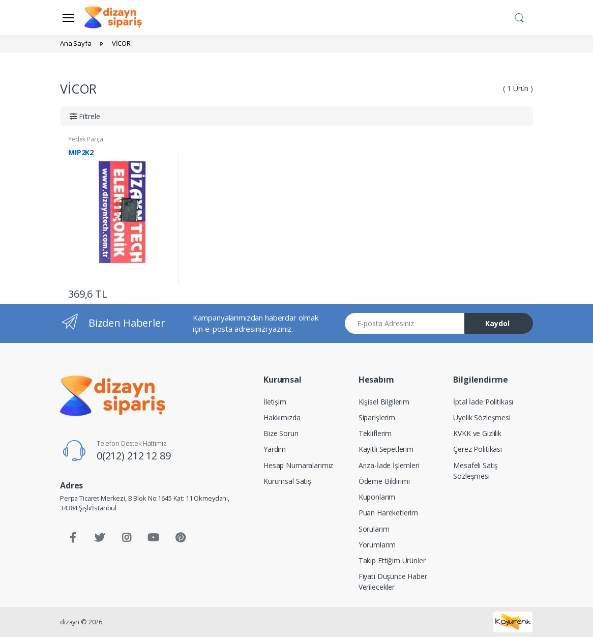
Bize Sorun (281, 433)
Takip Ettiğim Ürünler (392, 560)
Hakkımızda (282, 417)
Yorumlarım (377, 544)
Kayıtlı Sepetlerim (386, 449)
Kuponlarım (377, 497)
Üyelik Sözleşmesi (482, 417)
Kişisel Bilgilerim (384, 402)
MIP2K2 (81, 152)
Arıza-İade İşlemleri (389, 465)
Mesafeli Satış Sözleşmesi (475, 470)
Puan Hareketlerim (389, 512)
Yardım (274, 449)
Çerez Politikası (477, 449)
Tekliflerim (375, 433)
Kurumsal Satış (287, 481)
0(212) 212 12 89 (134, 455)
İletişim (274, 402)
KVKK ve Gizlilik (477, 433)
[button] (519, 16)
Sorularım (374, 529)
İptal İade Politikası (483, 402)
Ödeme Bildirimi (384, 481)
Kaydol (497, 323)
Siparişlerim (377, 417)
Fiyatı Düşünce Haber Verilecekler (393, 581)
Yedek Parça (85, 139)
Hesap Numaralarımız (298, 465)
